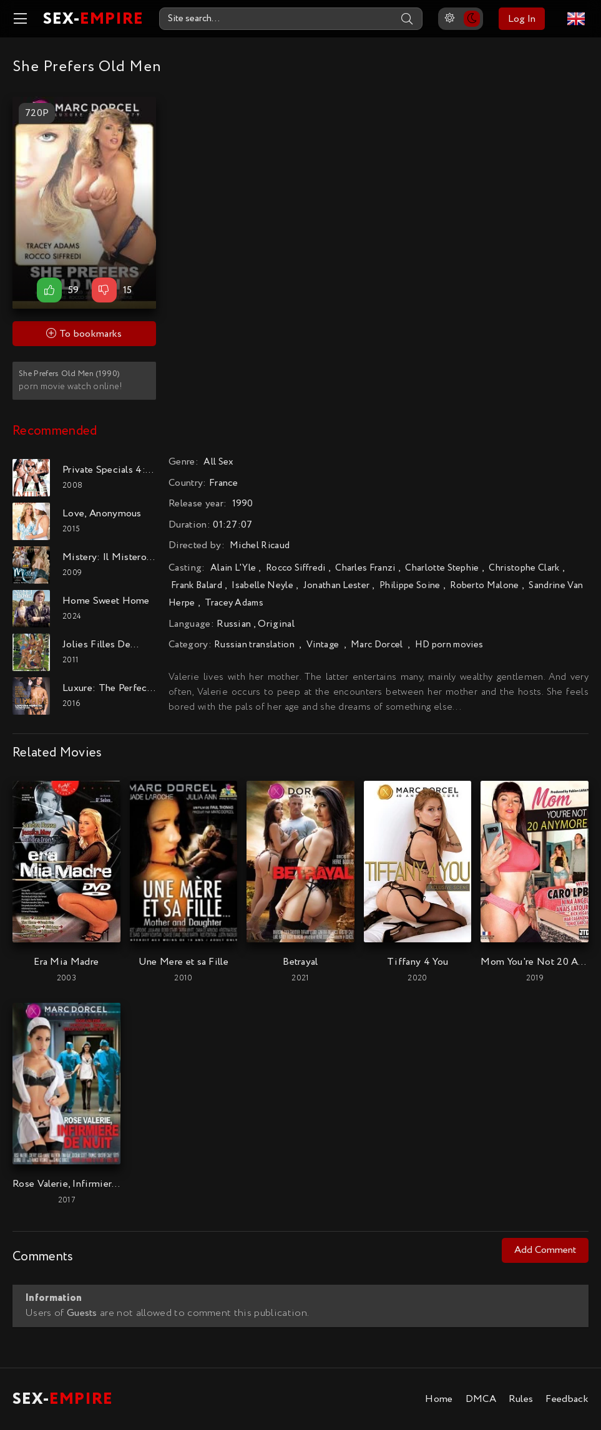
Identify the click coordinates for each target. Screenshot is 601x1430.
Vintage (322, 645)
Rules (521, 1399)
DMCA (481, 1399)
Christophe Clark (524, 568)
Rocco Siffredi (295, 568)
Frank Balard (196, 585)
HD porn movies (449, 645)
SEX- (93, 19)
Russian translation (254, 645)
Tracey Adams (234, 603)
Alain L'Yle (233, 568)
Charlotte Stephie (442, 568)
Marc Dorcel (377, 645)
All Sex (218, 462)
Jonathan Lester (336, 585)
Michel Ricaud (260, 546)
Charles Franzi (365, 568)
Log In (521, 19)
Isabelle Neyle (262, 585)
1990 (242, 504)
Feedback (567, 1399)
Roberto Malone (484, 585)
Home (438, 1399)
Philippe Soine (409, 585)
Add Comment (545, 1250)
